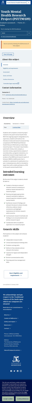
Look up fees (16, 127)
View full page (8, 54)
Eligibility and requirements (10, 68)
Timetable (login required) (13, 84)
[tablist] (18, 2)
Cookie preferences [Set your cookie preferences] (23, 399)
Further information (8, 79)
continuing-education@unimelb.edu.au (16, 95)
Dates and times (7, 75)
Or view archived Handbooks (8, 36)
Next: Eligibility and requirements (15, 274)
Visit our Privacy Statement (14, 393)
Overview (5, 64)
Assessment (6, 72)
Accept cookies (8, 399)
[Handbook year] (16, 33)
